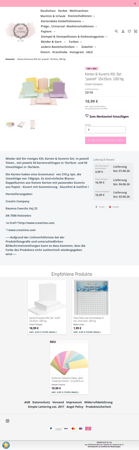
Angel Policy (74, 407)
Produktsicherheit (98, 407)
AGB (27, 402)
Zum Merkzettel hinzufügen (107, 116)
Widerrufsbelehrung (98, 402)
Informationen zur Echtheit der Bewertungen (104, 447)
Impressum (74, 402)
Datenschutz (41, 402)
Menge (88, 125)
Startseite (10, 59)
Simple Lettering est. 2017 (46, 407)
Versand (58, 402)
